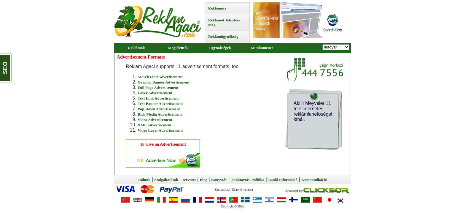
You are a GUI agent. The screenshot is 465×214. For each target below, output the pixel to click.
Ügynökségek (220, 47)
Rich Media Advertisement (160, 114)
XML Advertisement (154, 125)
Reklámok (136, 47)
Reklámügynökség (223, 36)
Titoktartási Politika (248, 179)
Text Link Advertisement (158, 98)
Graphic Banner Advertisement (163, 82)
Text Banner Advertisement (160, 103)
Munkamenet (262, 47)
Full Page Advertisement (158, 87)
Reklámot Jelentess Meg (224, 22)
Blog (203, 179)
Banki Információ (282, 179)
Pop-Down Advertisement (159, 109)
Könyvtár (219, 179)
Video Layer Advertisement (160, 130)
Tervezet (189, 179)
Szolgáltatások (166, 179)
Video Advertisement (155, 119)
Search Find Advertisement (160, 77)
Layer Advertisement (155, 93)
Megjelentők (178, 47)
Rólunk (144, 179)
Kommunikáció (314, 179)
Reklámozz (217, 8)
